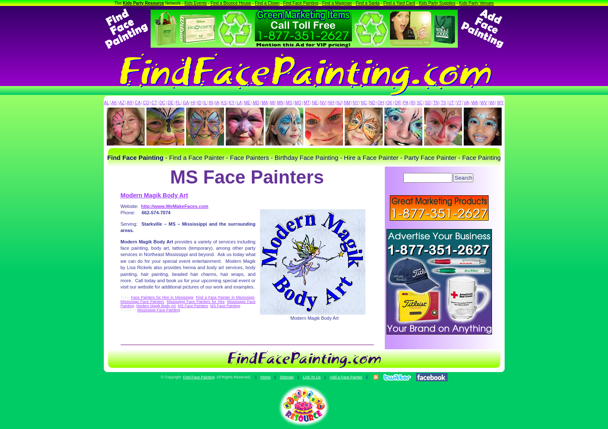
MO (298, 102)
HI (193, 102)
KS (224, 102)
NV (323, 102)
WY (500, 102)
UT (451, 102)
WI (492, 102)
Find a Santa (368, 3)
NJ (338, 102)
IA (217, 102)
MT (307, 102)
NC (364, 102)
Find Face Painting (300, 3)
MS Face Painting (225, 306)
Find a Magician (337, 3)
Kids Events (195, 3)
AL (106, 102)
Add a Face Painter (346, 377)
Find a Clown (267, 3)
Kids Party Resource (143, 3)
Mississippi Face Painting (159, 310)
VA (466, 102)
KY (232, 102)
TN (435, 102)
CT (154, 102)
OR (398, 102)
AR (129, 102)
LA (239, 102)
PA (405, 102)
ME (247, 102)
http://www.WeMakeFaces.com (174, 206)
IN (211, 102)
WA (474, 102)
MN (280, 102)
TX (443, 102)
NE (315, 102)
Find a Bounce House (231, 3)
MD (256, 102)
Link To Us (312, 377)
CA (138, 102)
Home (265, 377)
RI (413, 102)
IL (205, 102)
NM (347, 102)
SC (420, 102)
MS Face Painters (193, 306)
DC (162, 102)
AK (114, 102)
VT (459, 102)
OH (381, 102)
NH (331, 102)
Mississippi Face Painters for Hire (195, 301)
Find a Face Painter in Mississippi (225, 297)
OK (389, 102)
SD (428, 102)
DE (170, 102)
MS (289, 102)
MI (272, 102)
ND (372, 102)
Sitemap (287, 377)
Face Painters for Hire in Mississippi (162, 297)
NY (356, 102)
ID (199, 102)
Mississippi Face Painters (143, 301)
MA (265, 102)
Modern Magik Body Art (154, 195)
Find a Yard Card (399, 3)
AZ (121, 102)
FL (178, 102)
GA (186, 102)
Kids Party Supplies (437, 3)
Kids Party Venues (476, 3)
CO (146, 102)
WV (483, 102)
